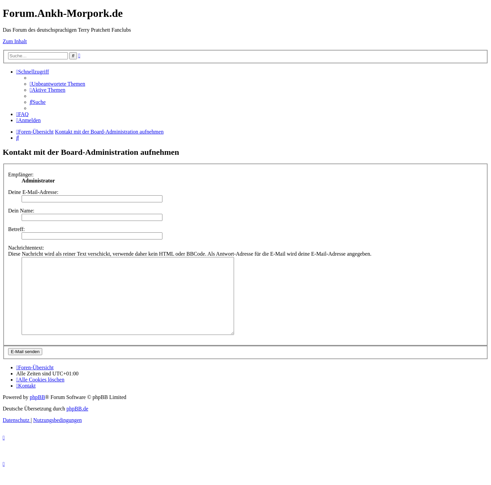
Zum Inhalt (15, 41)
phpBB (37, 412)
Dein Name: (21, 210)
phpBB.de (77, 424)
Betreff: (16, 229)
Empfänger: (21, 174)
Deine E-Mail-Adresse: (33, 192)
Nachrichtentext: (26, 248)
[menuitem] (57, 84)
